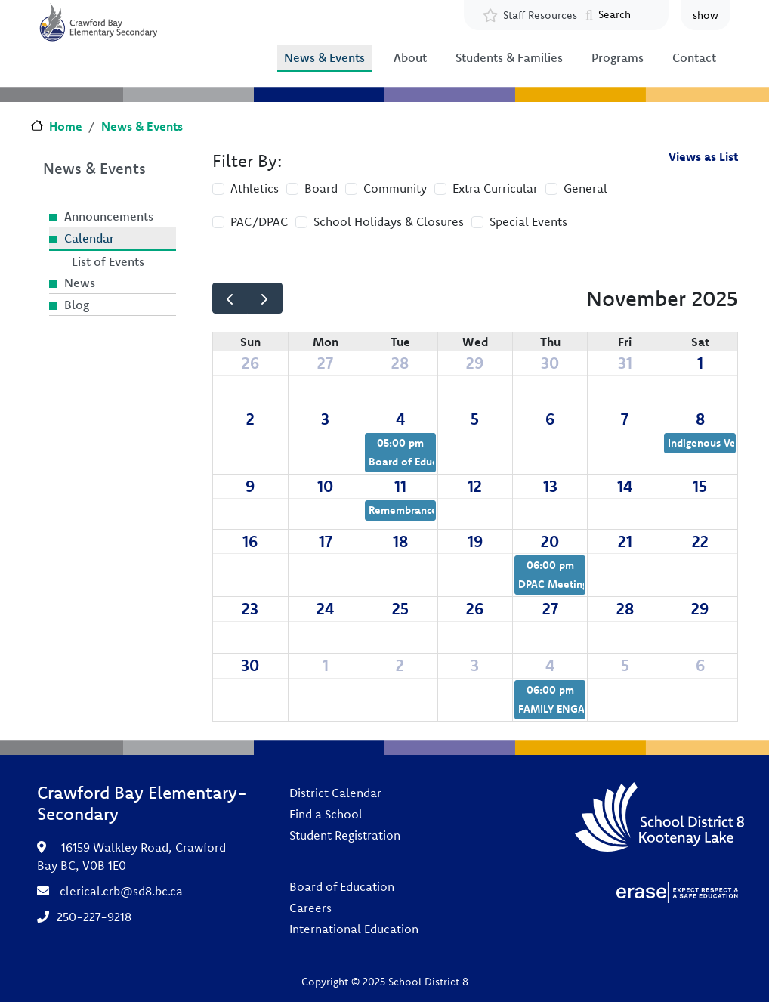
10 (325, 486)
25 (400, 608)
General (585, 188)
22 (700, 541)
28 (400, 363)
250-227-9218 (94, 916)
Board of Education (341, 886)
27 (325, 363)
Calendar (89, 238)
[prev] (230, 298)
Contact (694, 57)
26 (250, 363)
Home (65, 126)
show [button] (705, 15)
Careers (310, 907)
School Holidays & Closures (388, 221)
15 (700, 486)
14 (624, 486)
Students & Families (509, 57)
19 (475, 541)
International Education (353, 928)
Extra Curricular (495, 188)
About (410, 57)
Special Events (528, 221)
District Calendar (335, 792)
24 (325, 608)
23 (250, 608)
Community (395, 188)
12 (475, 486)
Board (321, 188)
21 (625, 541)
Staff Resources (540, 15)
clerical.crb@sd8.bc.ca (121, 890)
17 (325, 541)
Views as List (703, 156)
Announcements (108, 216)
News (79, 282)
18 (400, 541)
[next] (265, 298)
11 (400, 486)
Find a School (326, 813)
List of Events (108, 261)
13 (550, 486)
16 (250, 541)
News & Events (324, 57)
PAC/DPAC (259, 221)
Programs (617, 57)
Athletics (254, 188)
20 (550, 541)
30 (550, 363)
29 (474, 363)
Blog (76, 304)
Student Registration (344, 835)
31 (625, 363)
